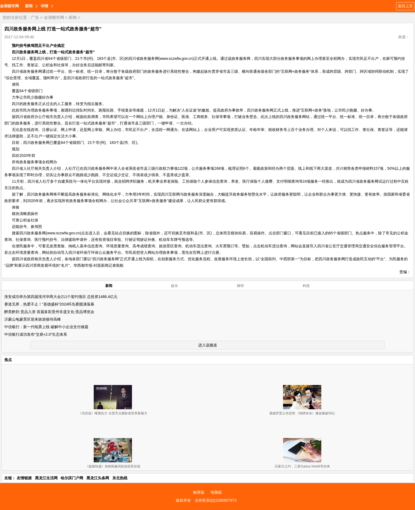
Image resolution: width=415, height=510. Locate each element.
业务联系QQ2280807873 (216, 500)
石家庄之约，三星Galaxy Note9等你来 (302, 466)
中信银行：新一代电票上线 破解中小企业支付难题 (46, 327)
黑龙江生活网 (46, 478)
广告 (35, 17)
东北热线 (119, 478)
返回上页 (405, 6)
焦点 (8, 360)
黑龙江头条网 (97, 478)
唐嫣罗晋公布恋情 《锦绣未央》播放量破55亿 (302, 413)
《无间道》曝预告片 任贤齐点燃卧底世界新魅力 (112, 413)
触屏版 (198, 492)
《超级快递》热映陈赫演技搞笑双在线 (112, 466)
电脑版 (216, 492)
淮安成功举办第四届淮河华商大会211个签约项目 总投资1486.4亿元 (60, 296)
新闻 (29, 6)
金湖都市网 (9, 6)
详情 (44, 6)
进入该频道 (207, 345)
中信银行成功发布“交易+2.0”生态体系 (35, 334)
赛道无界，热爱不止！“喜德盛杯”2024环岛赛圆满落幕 (49, 304)
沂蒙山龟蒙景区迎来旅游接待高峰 (32, 319)
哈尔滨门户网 (72, 478)
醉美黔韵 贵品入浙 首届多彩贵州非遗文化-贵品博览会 (49, 312)
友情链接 (24, 478)
